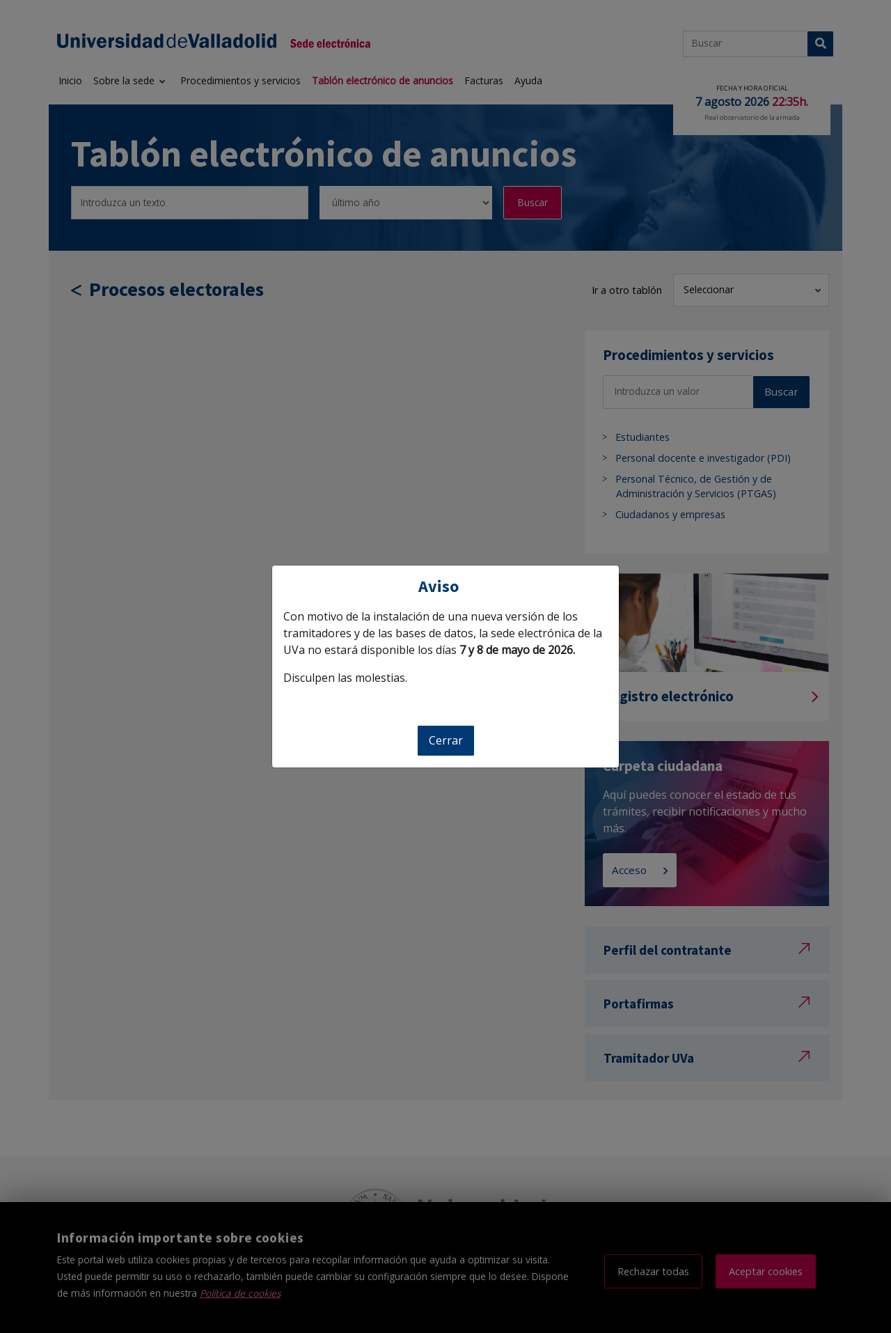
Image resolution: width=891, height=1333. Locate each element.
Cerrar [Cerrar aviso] (446, 740)
